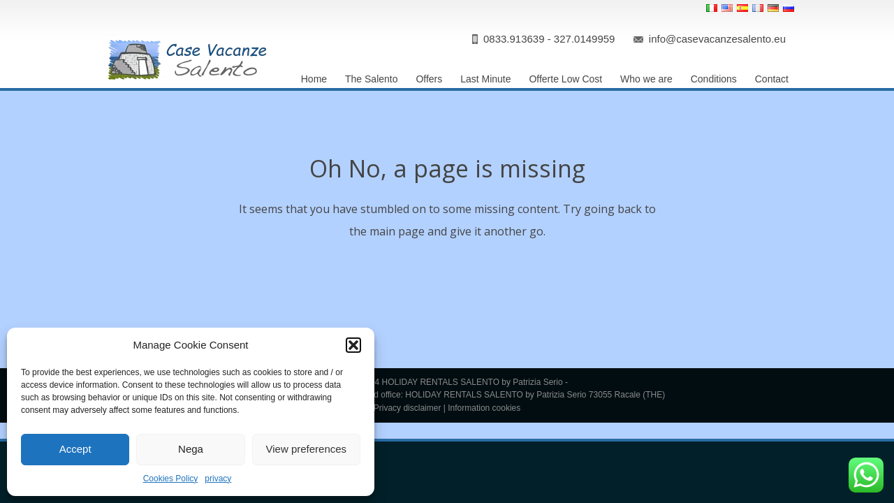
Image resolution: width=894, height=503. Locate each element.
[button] (353, 345)
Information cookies (484, 408)
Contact (772, 79)
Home (314, 79)
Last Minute (485, 79)
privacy (218, 478)
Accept (75, 449)
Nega (190, 449)
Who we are (646, 79)
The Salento (371, 79)
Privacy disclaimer (407, 408)
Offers (429, 79)
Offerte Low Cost (565, 79)
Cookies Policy (170, 478)
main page (397, 231)
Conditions (714, 79)
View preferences (306, 449)
